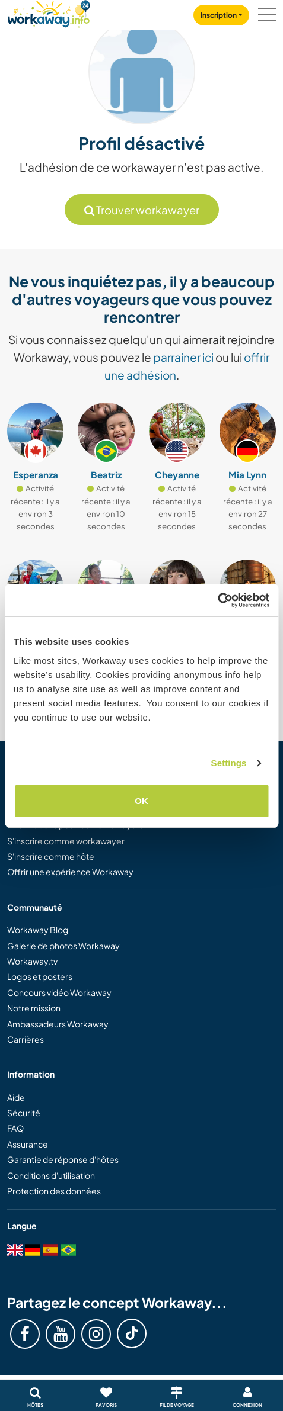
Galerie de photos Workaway (63, 945)
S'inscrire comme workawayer (66, 840)
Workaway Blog (37, 929)
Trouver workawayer (141, 210)
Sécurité (23, 1112)
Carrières (25, 1039)
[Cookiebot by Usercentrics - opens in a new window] (217, 600)
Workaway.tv (32, 961)
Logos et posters (39, 976)
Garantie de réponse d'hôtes (63, 1159)
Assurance (27, 1144)
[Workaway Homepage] (48, 12)
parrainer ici (183, 357)
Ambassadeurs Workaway (58, 1023)
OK (141, 801)
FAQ (15, 1128)
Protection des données (54, 1190)
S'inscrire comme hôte (50, 856)
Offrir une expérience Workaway (70, 871)
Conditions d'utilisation (51, 1175)
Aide (16, 1097)
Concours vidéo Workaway (59, 992)
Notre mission (34, 1007)
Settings (229, 763)
